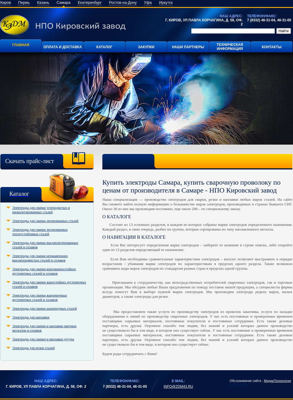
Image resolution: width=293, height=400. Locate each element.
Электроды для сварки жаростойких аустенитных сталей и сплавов (49, 284)
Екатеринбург (90, 2)
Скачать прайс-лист (29, 161)
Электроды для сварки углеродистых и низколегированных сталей (41, 210)
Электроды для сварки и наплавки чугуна (43, 339)
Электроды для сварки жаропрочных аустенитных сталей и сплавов (39, 297)
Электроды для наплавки (30, 317)
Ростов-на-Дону (123, 2)
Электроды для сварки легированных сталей (45, 221)
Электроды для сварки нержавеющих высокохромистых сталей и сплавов (40, 258)
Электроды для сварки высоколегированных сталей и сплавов (45, 245)
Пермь (24, 2)
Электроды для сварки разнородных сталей (44, 309)
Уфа (147, 2)
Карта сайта (238, 384)
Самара (63, 2)
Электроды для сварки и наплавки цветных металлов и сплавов (44, 328)
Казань (43, 2)
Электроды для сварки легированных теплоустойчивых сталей (40, 232)
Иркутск (166, 2)
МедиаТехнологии (277, 380)
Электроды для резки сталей (33, 348)
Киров (5, 2)
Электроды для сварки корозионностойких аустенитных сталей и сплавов (44, 271)
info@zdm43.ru (178, 387)
